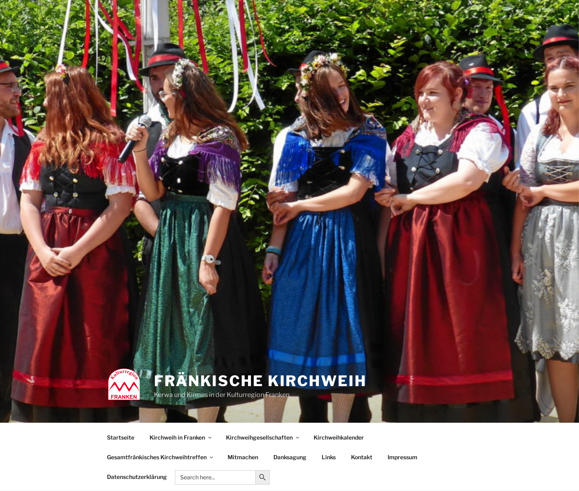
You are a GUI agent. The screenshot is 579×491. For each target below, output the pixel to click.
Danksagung (289, 457)
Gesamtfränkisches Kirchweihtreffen (160, 457)
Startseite (120, 437)
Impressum (402, 457)
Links (329, 457)
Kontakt (361, 457)
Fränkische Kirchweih (260, 381)
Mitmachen (243, 457)
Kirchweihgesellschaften (263, 437)
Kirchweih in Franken (181, 437)
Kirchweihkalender (339, 437)
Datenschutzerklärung (137, 476)
